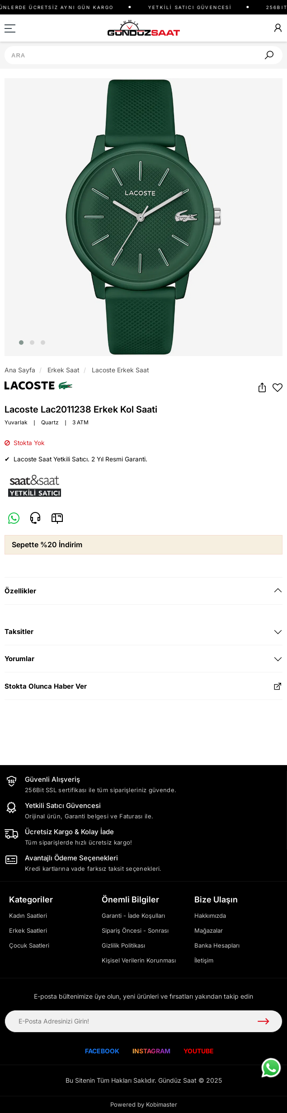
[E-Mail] (57, 518)
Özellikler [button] (20, 591)
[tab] (143, 591)
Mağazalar (208, 930)
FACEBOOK (102, 1051)
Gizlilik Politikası (123, 945)
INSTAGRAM (151, 1051)
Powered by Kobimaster (143, 1104)
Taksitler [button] (19, 631)
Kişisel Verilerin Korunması (139, 960)
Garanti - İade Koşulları (133, 915)
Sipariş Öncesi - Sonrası (135, 930)
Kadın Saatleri (28, 915)
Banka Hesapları (217, 945)
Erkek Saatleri (28, 930)
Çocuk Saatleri (29, 945)
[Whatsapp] (14, 519)
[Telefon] (35, 518)
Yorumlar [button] (19, 658)
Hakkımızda (210, 915)
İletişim (203, 960)
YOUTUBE (198, 1051)
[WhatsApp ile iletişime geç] (271, 1068)
